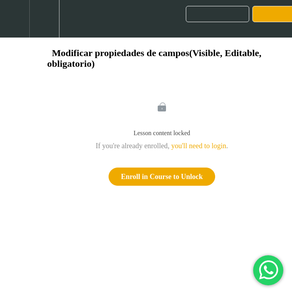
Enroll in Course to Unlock (162, 177)
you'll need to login (198, 146)
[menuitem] (44, 19)
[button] (14, 19)
